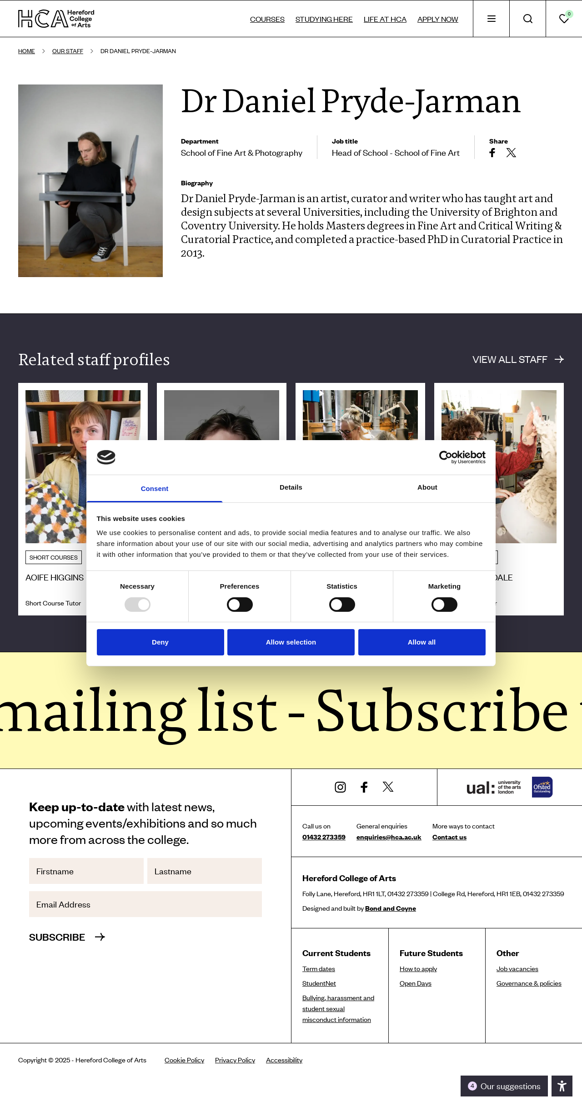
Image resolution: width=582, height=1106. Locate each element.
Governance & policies (529, 982)
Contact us (449, 836)
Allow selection (291, 642)
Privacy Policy (235, 1059)
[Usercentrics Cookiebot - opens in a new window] (446, 457)
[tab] (491, 18)
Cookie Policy (184, 1059)
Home (26, 51)
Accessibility (284, 1059)
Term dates (318, 968)
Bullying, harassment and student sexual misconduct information (338, 1008)
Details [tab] (291, 487)
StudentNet (319, 982)
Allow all (422, 642)
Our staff (67, 51)
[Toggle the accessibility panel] (504, 1086)
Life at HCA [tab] (385, 19)
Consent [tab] (155, 488)
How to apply (418, 968)
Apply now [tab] (437, 19)
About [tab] (427, 487)
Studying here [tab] (324, 19)
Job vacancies (517, 968)
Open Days (415, 982)
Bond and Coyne (390, 908)
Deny (160, 642)
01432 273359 (324, 836)
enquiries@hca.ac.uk (388, 836)
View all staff (518, 359)
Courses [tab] (267, 19)
